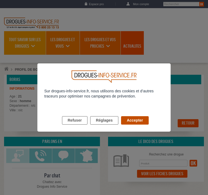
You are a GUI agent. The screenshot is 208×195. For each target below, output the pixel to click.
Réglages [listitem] (104, 126)
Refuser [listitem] (75, 126)
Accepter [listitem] (135, 126)
